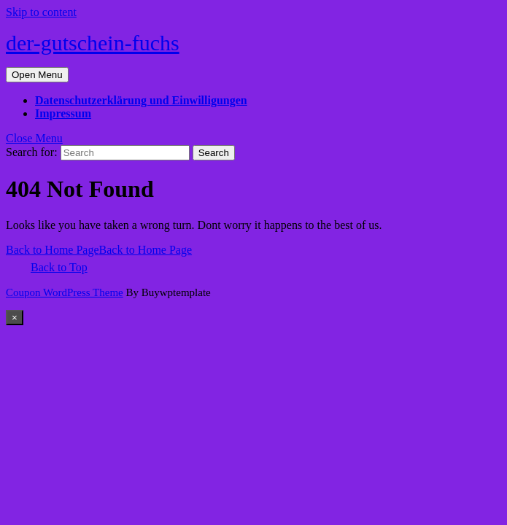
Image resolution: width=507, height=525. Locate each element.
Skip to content (41, 12)
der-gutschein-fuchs (92, 43)
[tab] (37, 74)
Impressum (63, 113)
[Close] (14, 317)
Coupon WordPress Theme (64, 292)
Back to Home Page (99, 250)
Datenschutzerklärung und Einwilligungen (141, 100)
